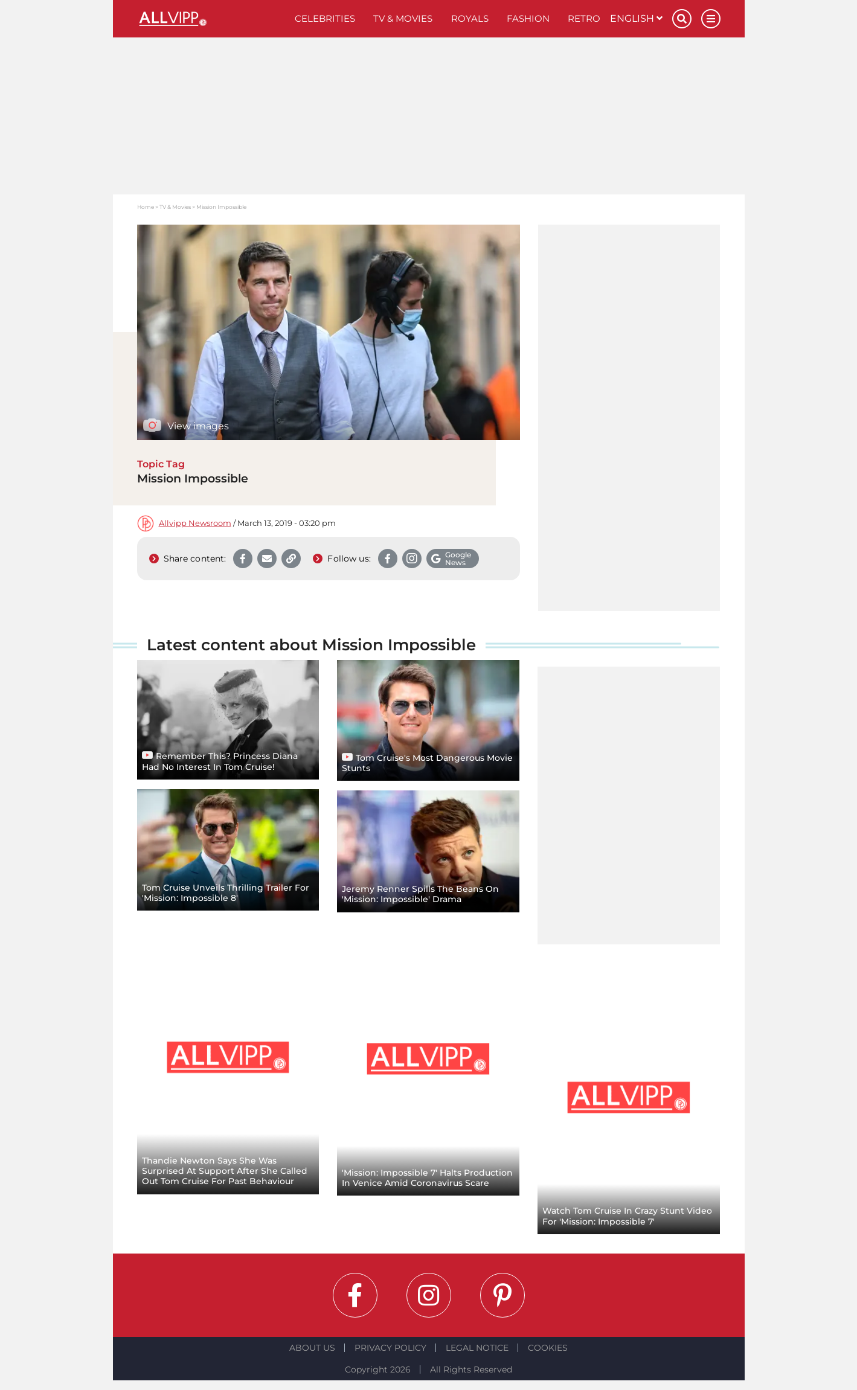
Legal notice (477, 1347)
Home (145, 206)
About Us (312, 1347)
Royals (470, 18)
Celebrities (325, 18)
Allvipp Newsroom (195, 523)
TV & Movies (402, 18)
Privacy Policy (390, 1347)
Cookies (548, 1347)
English (636, 18)
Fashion (528, 18)
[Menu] (711, 18)
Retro (584, 18)
